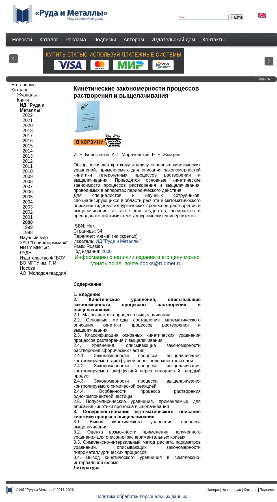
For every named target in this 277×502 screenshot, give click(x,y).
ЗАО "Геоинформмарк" (44, 242)
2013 (28, 156)
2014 (28, 151)
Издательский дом (173, 39)
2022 (28, 115)
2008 (28, 181)
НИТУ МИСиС (34, 247)
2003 (28, 207)
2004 (28, 201)
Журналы (27, 95)
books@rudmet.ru (161, 263)
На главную (23, 84)
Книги (23, 100)
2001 (28, 217)
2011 (28, 166)
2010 (28, 171)
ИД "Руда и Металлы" (118, 241)
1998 (28, 232)
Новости (22, 39)
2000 (106, 251)
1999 (28, 227)
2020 (28, 125)
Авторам (134, 39)
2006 (28, 191)
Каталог (48, 39)
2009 (28, 176)
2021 (28, 120)
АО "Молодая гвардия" (44, 273)
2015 (28, 145)
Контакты (213, 39)
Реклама (76, 39)
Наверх (213, 490)
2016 (28, 140)
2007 (28, 186)
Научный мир (34, 237)
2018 (28, 130)
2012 (28, 161)
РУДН (26, 252)
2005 (28, 196)
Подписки (105, 39)
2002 (28, 212)
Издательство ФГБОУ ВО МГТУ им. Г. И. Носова (42, 263)
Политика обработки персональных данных (141, 496)
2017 (28, 135)
